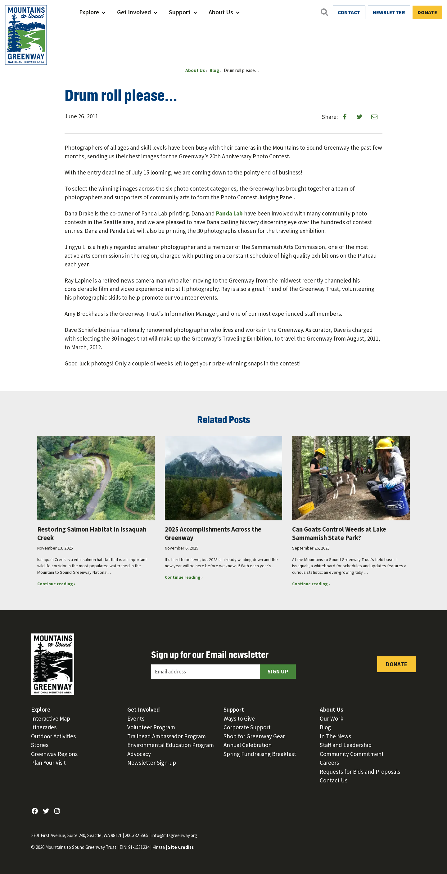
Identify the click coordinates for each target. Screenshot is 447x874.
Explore (89, 12)
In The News (335, 736)
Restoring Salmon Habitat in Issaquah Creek (91, 533)
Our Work (331, 718)
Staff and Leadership (346, 745)
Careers (329, 762)
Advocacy (139, 754)
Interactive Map (50, 718)
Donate (427, 12)
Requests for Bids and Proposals (360, 771)
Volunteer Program (151, 727)
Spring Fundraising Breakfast (260, 754)
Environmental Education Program (170, 745)
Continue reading (65, 584)
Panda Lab (229, 213)
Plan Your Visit (48, 762)
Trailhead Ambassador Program (166, 736)
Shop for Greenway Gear (254, 736)
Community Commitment (352, 754)
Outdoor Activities (53, 736)
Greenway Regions (54, 754)
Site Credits (181, 847)
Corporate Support (247, 727)
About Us (221, 12)
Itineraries (43, 727)
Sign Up (278, 671)
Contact (349, 12)
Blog (325, 727)
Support (180, 12)
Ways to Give (239, 718)
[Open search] (324, 12)
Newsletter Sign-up (151, 762)
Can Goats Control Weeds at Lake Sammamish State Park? (339, 533)
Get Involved (134, 12)
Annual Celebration (248, 745)
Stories (39, 745)
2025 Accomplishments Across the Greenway (213, 533)
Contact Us (333, 780)
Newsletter (389, 12)
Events (135, 718)
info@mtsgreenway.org (174, 835)
